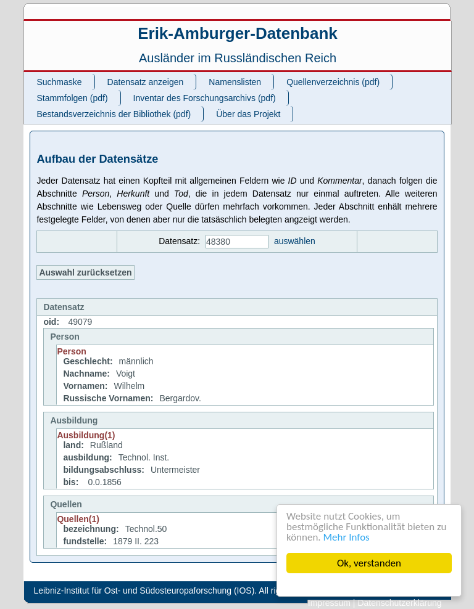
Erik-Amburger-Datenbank (238, 33)
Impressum (329, 603)
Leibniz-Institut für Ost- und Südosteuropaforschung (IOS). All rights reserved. (181, 590)
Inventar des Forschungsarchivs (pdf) (204, 98)
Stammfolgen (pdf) (71, 98)
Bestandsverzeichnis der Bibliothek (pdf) (113, 114)
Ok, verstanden (369, 563)
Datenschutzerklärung (399, 603)
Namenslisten (235, 82)
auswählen (294, 241)
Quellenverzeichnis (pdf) (333, 82)
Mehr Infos (346, 537)
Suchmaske (58, 82)
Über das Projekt (248, 114)
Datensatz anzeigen (145, 82)
